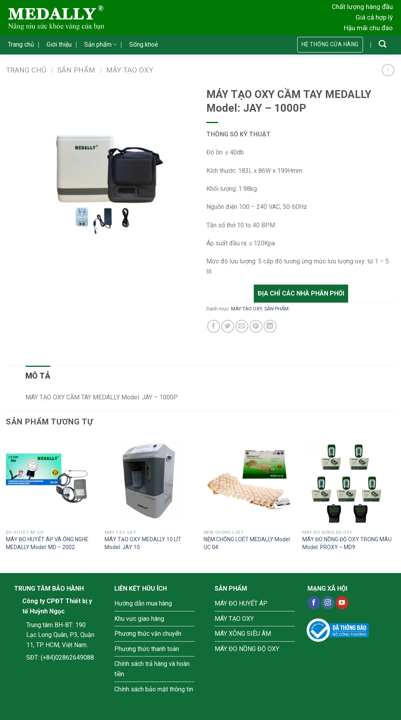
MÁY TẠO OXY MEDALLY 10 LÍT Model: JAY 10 (143, 543)
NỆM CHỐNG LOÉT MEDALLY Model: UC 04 (247, 543)
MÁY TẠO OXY (129, 70)
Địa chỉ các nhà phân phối (301, 293)
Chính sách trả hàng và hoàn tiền (152, 669)
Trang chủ (21, 44)
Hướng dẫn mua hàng (143, 603)
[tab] (37, 376)
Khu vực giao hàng (139, 618)
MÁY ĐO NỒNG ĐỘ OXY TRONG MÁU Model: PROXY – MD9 (347, 543)
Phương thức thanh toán (146, 649)
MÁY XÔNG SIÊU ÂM (243, 633)
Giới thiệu (59, 44)
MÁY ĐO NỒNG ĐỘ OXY (247, 649)
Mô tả (37, 376)
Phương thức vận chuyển (147, 633)
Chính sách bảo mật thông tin (153, 689)
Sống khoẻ (143, 44)
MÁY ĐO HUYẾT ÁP (241, 603)
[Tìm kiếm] (382, 43)
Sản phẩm (100, 44)
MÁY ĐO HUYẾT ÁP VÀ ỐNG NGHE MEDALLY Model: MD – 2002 (47, 543)
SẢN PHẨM (76, 70)
